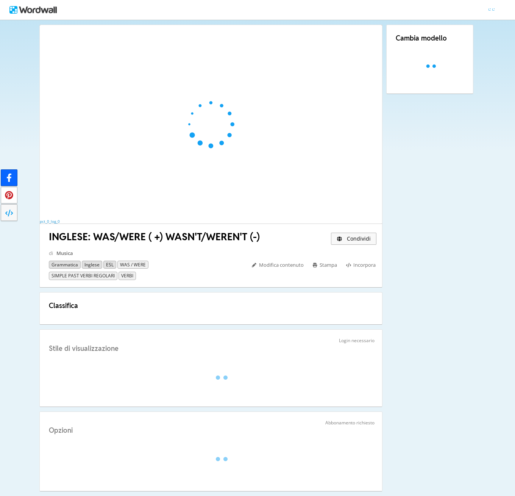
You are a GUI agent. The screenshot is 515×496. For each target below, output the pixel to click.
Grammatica (65, 264)
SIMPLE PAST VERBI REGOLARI (83, 275)
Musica (64, 253)
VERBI (127, 275)
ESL (110, 264)
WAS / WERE (133, 264)
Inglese (92, 264)
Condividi (354, 238)
